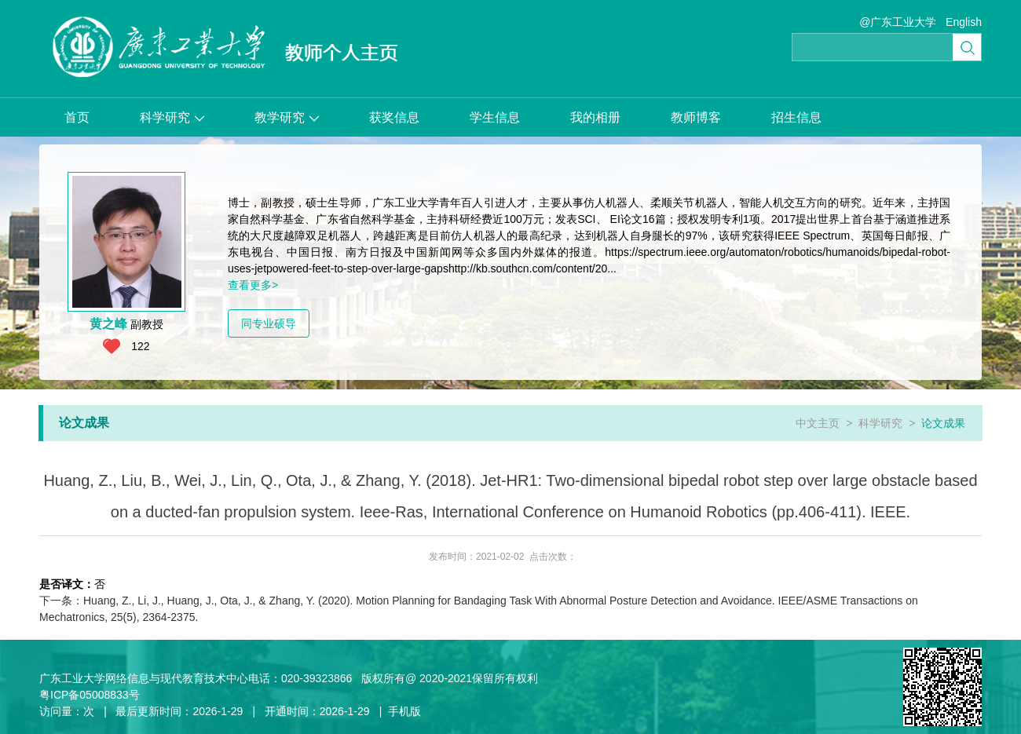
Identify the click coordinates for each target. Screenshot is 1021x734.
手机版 (404, 711)
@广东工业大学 (897, 22)
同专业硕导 (268, 323)
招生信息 (796, 117)
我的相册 (595, 117)
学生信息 (495, 117)
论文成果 (943, 423)
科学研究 (172, 117)
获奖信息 (394, 117)
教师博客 (696, 117)
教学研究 (286, 117)
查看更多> (253, 285)
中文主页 (818, 423)
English (964, 22)
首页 (77, 117)
